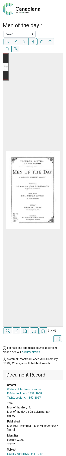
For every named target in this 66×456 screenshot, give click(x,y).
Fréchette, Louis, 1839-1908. (24, 393)
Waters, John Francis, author (24, 389)
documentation (31, 352)
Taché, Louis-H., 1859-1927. (24, 397)
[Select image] (20, 34)
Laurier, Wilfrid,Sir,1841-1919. (25, 453)
